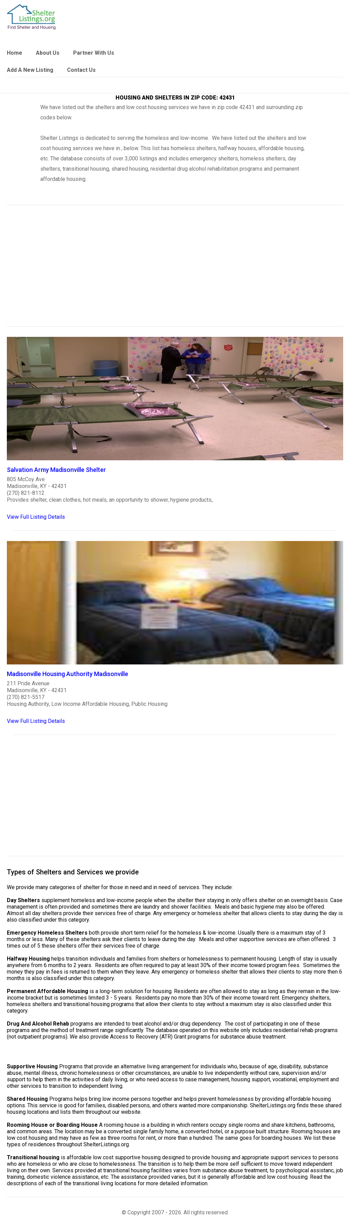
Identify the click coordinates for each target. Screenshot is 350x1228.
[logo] (31, 17)
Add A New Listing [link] (30, 70)
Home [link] (14, 53)
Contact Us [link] (81, 70)
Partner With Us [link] (93, 53)
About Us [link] (47, 53)
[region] (175, 270)
